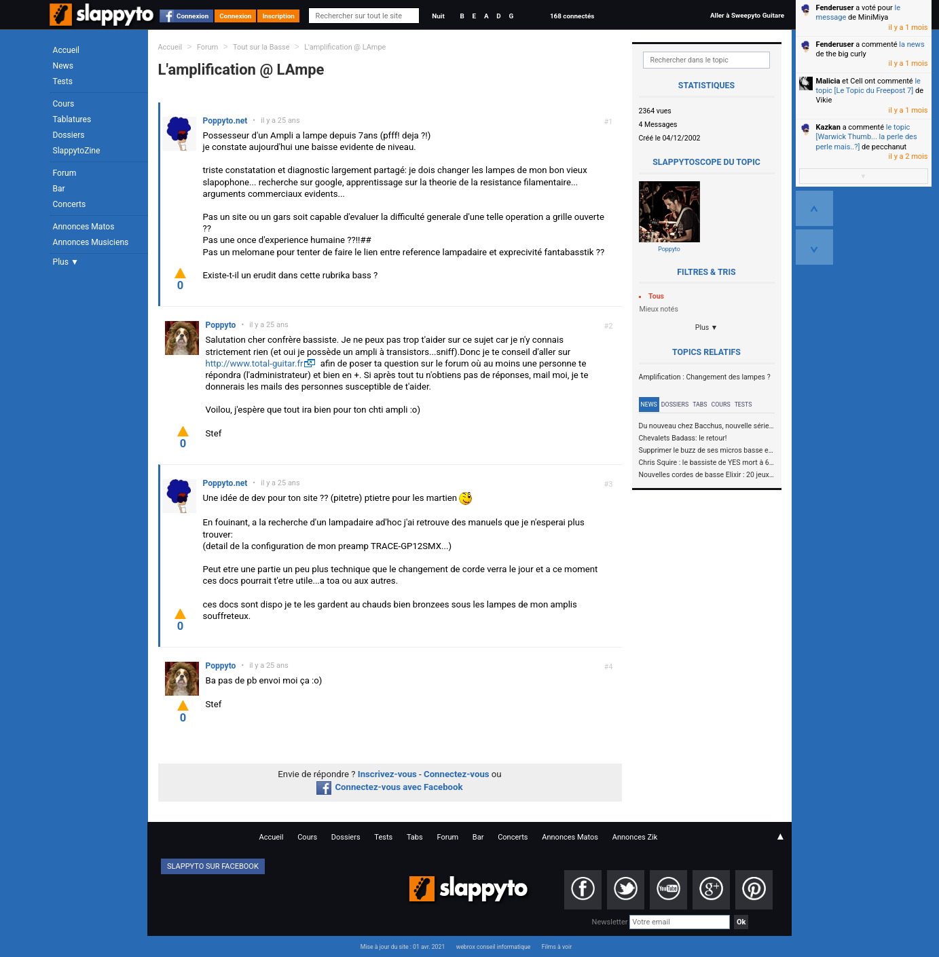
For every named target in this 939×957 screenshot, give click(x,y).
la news (911, 44)
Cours (64, 104)
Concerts (69, 204)
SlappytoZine (76, 150)
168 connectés (572, 16)
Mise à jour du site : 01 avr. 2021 (403, 946)
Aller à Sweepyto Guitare (747, 15)
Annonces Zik (635, 837)
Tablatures (72, 119)
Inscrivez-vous (387, 774)
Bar (59, 188)
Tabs (700, 404)
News (63, 66)
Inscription (278, 16)
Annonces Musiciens (91, 242)
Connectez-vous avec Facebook (389, 787)
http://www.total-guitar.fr (254, 363)
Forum (65, 173)
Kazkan (828, 127)
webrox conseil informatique (493, 946)
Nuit (438, 16)
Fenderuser (835, 7)
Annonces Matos (84, 226)
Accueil (66, 50)
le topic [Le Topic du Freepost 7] (868, 86)
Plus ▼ (66, 262)
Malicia (828, 81)
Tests (63, 81)
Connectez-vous (457, 774)
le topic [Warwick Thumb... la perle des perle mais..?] (866, 137)
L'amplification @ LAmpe (345, 47)
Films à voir (557, 946)
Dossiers (69, 135)
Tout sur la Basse (261, 47)
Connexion (192, 16)
